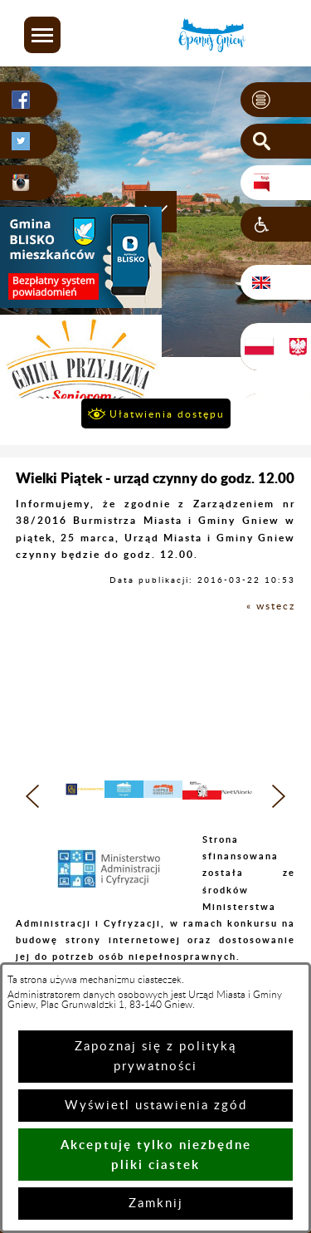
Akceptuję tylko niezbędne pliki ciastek (156, 1154)
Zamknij (156, 1203)
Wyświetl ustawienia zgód (156, 1105)
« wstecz (270, 606)
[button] (42, 35)
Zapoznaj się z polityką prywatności (155, 1056)
